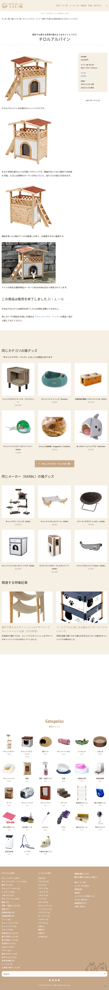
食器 (3, 909)
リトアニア (42, 912)
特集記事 (78, 889)
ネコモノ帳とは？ (82, 899)
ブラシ (4, 950)
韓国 (40, 929)
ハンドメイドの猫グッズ (85, 896)
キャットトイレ (8, 898)
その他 (41, 936)
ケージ (4, 919)
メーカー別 (75, 5)
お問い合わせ (80, 906)
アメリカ (41, 881)
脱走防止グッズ (8, 933)
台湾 (40, 926)
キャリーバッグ (8, 922)
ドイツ (41, 898)
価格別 (84, 5)
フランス (41, 888)
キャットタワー (8, 878)
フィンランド (43, 909)
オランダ (41, 902)
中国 (40, 933)
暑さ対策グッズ (8, 936)
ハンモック (6, 891)
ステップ (5, 929)
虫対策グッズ (7, 943)
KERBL (84, 76)
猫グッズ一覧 (63, 5)
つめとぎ (5, 895)
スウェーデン (43, 905)
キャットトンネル (9, 888)
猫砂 (3, 902)
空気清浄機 (6, 960)
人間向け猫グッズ (9, 967)
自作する (97, 5)
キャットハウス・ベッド (47, 316)
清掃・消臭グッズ (9, 905)
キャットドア (7, 926)
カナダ (41, 885)
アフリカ (41, 922)
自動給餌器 (6, 916)
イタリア (41, 895)
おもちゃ (5, 946)
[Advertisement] (92, 119)
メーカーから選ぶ (82, 885)
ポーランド (42, 916)
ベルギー (41, 919)
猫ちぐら (5, 885)
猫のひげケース (8, 953)
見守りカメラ (7, 957)
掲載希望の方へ (81, 903)
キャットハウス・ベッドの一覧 (56, 463)
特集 (90, 5)
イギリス (41, 891)
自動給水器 (6, 912)
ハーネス (5, 964)
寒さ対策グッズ (8, 940)
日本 (40, 878)
